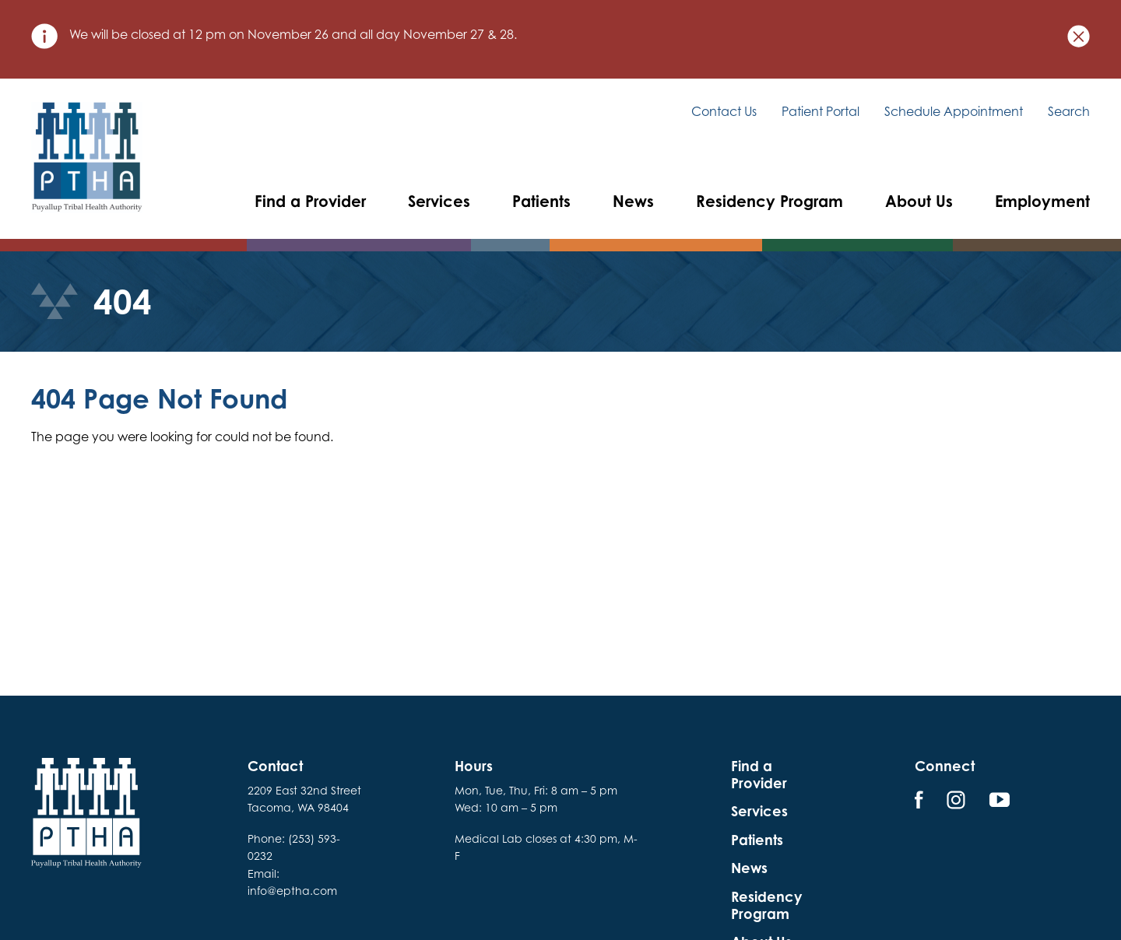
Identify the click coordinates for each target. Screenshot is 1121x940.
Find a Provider (310, 201)
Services (439, 201)
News (633, 201)
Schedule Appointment (953, 111)
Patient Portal (820, 111)
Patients (541, 201)
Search (1069, 112)
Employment (1042, 201)
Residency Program (769, 201)
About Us (919, 201)
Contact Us (724, 111)
